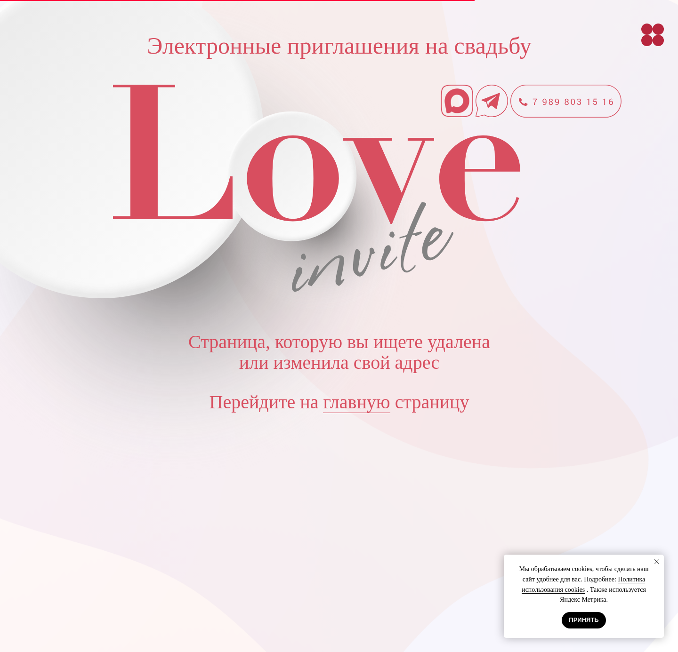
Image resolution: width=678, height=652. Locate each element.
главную (356, 402)
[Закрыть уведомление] (657, 561)
